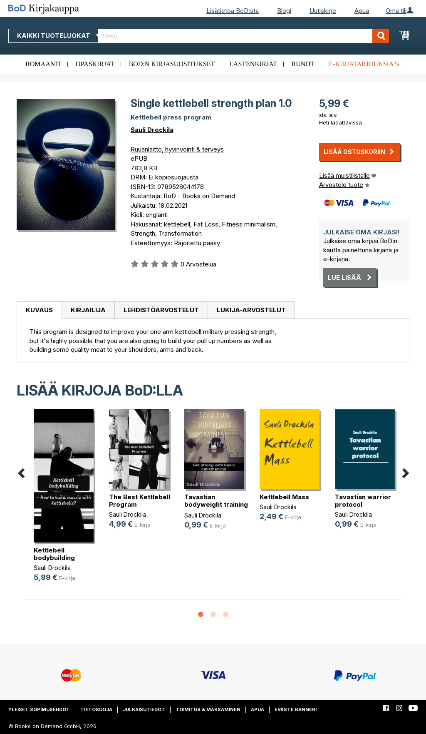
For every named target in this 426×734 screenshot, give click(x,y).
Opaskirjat (95, 63)
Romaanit (43, 63)
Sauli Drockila (152, 130)
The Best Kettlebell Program (139, 500)
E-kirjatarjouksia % (365, 63)
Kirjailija (88, 310)
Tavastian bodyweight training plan (216, 504)
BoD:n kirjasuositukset (172, 63)
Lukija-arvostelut (251, 310)
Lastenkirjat (253, 63)
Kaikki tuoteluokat (59, 36)
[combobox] (243, 36)
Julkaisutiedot (144, 709)
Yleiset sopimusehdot (39, 709)
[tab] (39, 310)
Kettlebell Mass (284, 497)
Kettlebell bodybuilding (54, 554)
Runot (303, 63)
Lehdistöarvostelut (161, 310)
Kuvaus (39, 310)
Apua (361, 11)
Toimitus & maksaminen (208, 709)
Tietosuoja (96, 709)
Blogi (284, 11)
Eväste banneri (296, 709)
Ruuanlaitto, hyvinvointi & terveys (177, 149)
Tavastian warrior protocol (363, 500)
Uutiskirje (323, 11)
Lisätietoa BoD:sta (232, 11)
